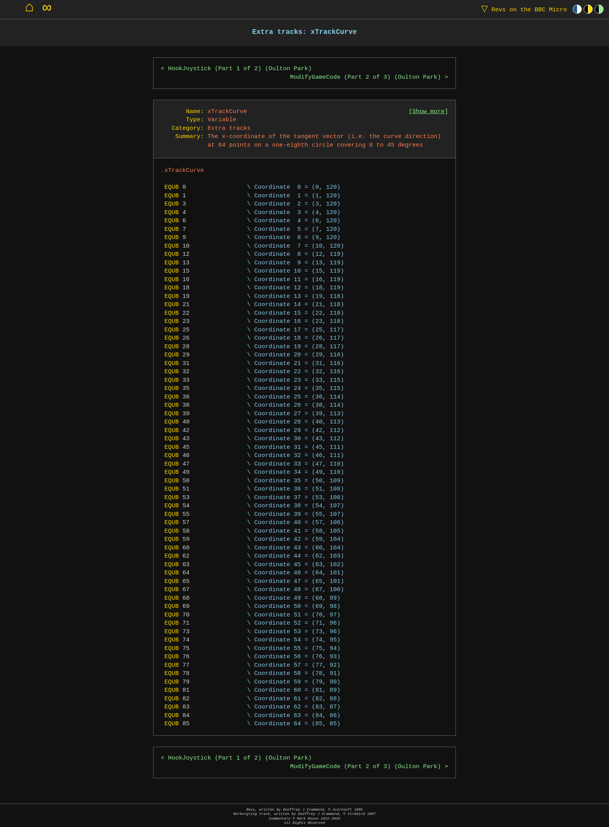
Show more (428, 112)
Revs (522, 9)
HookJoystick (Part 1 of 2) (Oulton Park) (240, 69)
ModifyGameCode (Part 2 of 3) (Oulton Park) (365, 77)
